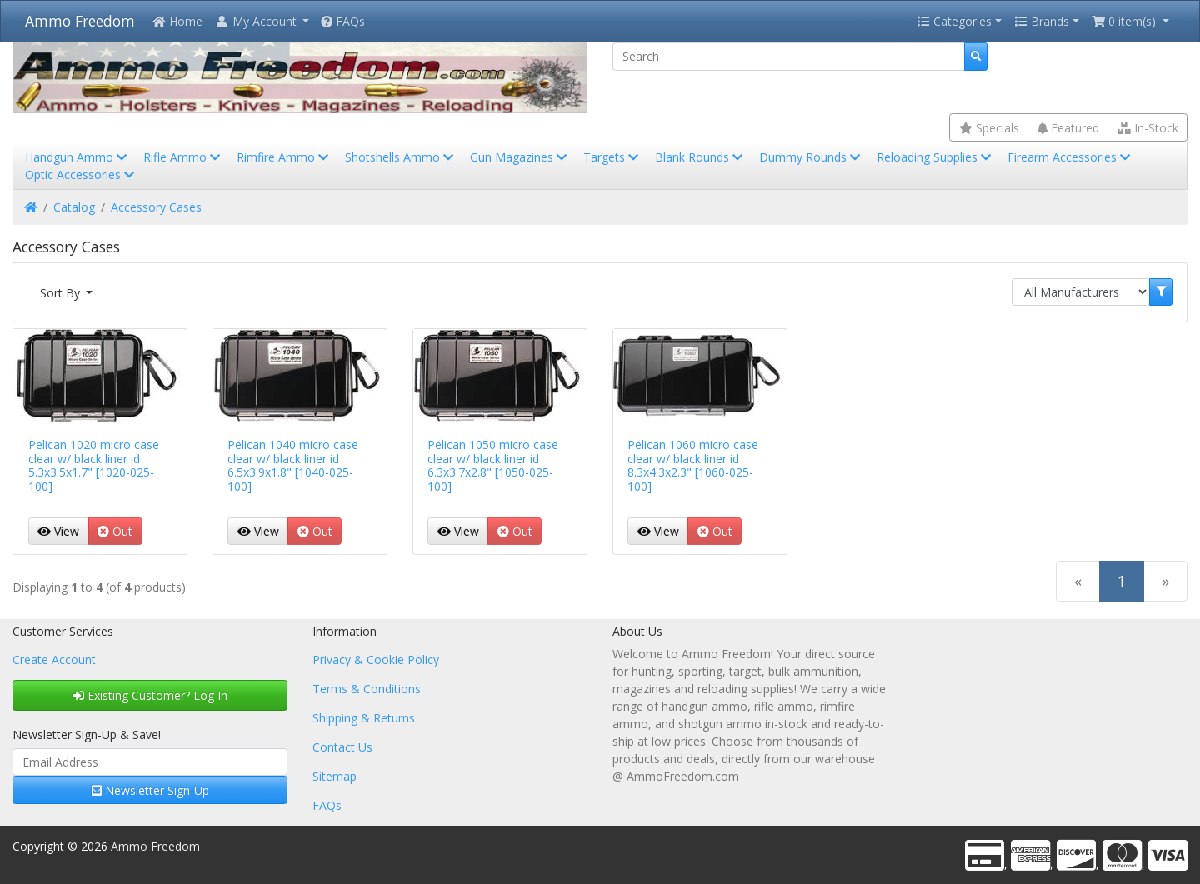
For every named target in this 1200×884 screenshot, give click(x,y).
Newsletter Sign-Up (150, 790)
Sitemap (334, 776)
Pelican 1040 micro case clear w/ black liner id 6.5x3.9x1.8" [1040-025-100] (293, 465)
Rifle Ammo (183, 157)
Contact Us (342, 747)
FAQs (343, 21)
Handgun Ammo (77, 157)
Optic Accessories (81, 174)
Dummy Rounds (811, 157)
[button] (261, 21)
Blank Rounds (700, 157)
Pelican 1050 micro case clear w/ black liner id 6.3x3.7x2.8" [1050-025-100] (493, 465)
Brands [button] (1041, 21)
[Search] (788, 56)
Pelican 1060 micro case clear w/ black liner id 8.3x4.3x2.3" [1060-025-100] (693, 465)
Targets (612, 157)
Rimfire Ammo (284, 157)
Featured (1068, 128)
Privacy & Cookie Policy (375, 659)
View (58, 531)
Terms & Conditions (366, 689)
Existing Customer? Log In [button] (150, 695)
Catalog (74, 207)
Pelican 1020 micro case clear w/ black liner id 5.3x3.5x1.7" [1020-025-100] (93, 465)
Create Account (54, 659)
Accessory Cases (156, 207)
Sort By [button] (61, 293)
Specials (989, 128)
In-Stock (1148, 128)
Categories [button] (954, 21)
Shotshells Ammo (401, 157)
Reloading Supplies (935, 157)
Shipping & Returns (363, 718)
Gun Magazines (520, 157)
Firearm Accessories (1070, 157)
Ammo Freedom (80, 21)
